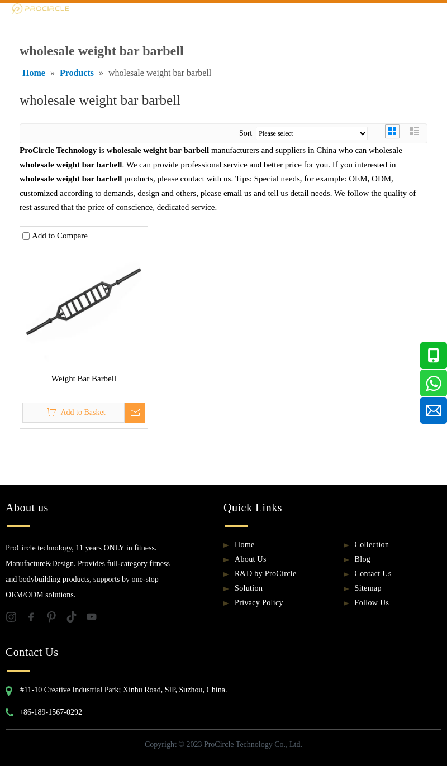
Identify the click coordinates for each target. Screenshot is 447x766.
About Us (251, 559)
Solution (249, 588)
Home (245, 544)
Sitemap (368, 588)
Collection (372, 544)
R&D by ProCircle (266, 573)
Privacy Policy (259, 603)
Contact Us (373, 573)
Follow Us (372, 603)
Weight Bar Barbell (83, 378)
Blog (363, 559)
